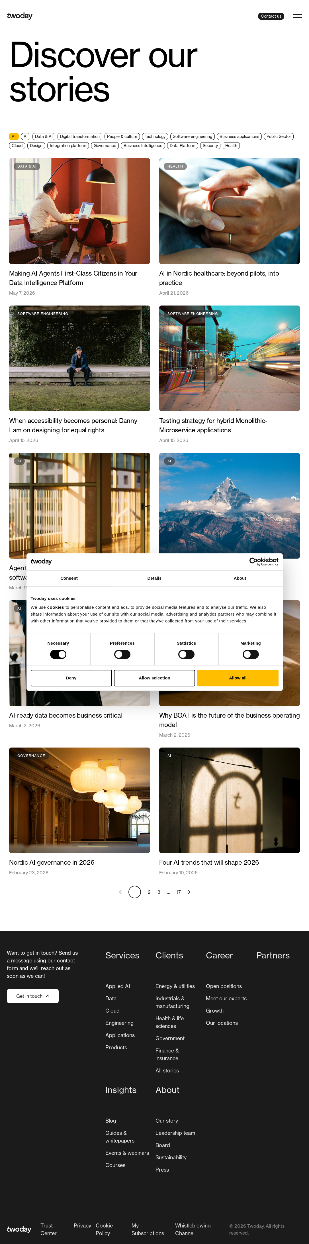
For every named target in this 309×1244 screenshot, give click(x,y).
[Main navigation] (203, 1063)
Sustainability (171, 1157)
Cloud (17, 145)
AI (26, 136)
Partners (273, 955)
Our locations (222, 1023)
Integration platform (68, 145)
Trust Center (48, 1229)
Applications (120, 1035)
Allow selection (154, 677)
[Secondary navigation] (134, 1229)
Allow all (238, 677)
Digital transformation (80, 136)
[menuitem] (128, 1014)
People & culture (122, 136)
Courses (115, 1165)
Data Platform (182, 145)
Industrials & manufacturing (172, 1002)
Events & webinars (127, 1153)
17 (179, 892)
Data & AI (44, 136)
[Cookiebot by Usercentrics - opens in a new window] (254, 561)
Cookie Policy (104, 1229)
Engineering (119, 1023)
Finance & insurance (167, 1054)
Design (36, 145)
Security (210, 145)
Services (122, 955)
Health (231, 145)
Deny (71, 677)
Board (162, 1145)
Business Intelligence (143, 145)
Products (116, 1047)
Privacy (82, 1225)
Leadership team (175, 1133)
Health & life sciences (169, 1022)
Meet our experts (226, 998)
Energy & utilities (175, 986)
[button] (297, 16)
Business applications (239, 136)
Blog (110, 1120)
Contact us (271, 16)
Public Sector (279, 136)
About (167, 1090)
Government (170, 1038)
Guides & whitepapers (119, 1137)
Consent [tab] (69, 578)
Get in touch (32, 996)
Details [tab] (155, 578)
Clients (169, 955)
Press (162, 1169)
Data (110, 998)
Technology (155, 136)
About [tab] (240, 578)
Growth (215, 1010)
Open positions (224, 986)
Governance (105, 145)
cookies (55, 607)
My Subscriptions (148, 1229)
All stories (167, 1070)
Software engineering (192, 136)
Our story (166, 1120)
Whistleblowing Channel (193, 1229)
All (14, 136)
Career (219, 955)
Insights (121, 1090)
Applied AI (117, 986)
